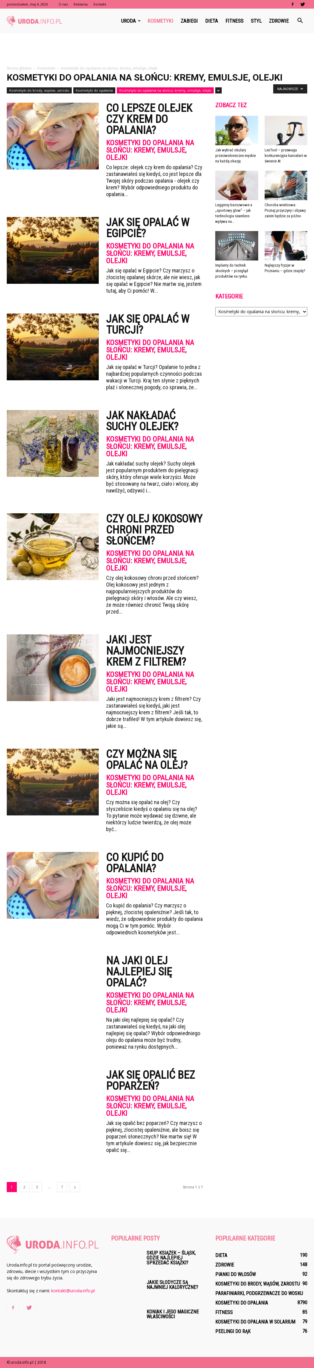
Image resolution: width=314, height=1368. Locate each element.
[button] (300, 20)
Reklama (81, 4)
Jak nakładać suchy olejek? (142, 421)
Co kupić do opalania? (134, 863)
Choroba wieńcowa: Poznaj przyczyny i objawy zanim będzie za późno (285, 210)
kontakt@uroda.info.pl (73, 1291)
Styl (256, 21)
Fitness (234, 21)
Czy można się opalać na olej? (147, 760)
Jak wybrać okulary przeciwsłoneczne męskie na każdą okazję (235, 155)
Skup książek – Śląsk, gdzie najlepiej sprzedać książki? (171, 1258)
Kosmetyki (160, 21)
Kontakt (100, 4)
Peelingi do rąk (233, 1331)
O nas (63, 4)
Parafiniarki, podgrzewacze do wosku (259, 1293)
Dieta (211, 21)
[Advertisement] (157, 49)
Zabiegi (189, 21)
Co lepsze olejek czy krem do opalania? (149, 119)
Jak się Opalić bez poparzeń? (150, 1080)
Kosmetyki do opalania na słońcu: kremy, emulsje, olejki (165, 90)
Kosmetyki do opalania (94, 90)
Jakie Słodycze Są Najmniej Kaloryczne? (172, 1284)
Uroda (131, 21)
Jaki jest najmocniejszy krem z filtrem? (146, 650)
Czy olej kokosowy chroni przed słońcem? (154, 529)
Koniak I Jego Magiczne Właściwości (173, 1314)
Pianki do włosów (235, 1274)
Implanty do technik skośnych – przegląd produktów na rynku (231, 271)
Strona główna (19, 68)
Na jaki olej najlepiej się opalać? (139, 971)
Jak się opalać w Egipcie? (147, 228)
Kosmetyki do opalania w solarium (255, 1322)
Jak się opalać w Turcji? (147, 324)
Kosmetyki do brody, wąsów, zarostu (39, 90)
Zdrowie (279, 21)
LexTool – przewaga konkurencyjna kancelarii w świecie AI (286, 155)
